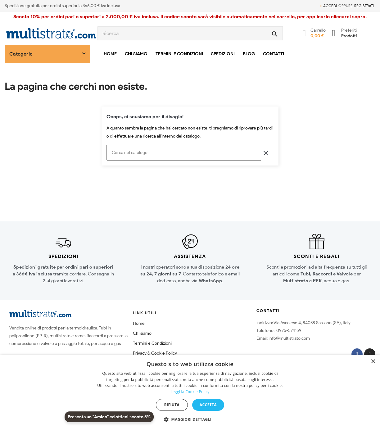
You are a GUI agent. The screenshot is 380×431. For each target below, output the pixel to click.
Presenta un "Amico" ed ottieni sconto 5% (109, 417)
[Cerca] (183, 153)
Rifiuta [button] (172, 404)
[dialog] (190, 393)
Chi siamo (142, 333)
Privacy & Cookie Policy (155, 353)
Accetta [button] (208, 404)
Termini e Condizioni (152, 343)
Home (139, 323)
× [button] (373, 361)
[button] (190, 419)
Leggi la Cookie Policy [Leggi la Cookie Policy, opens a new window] (189, 391)
